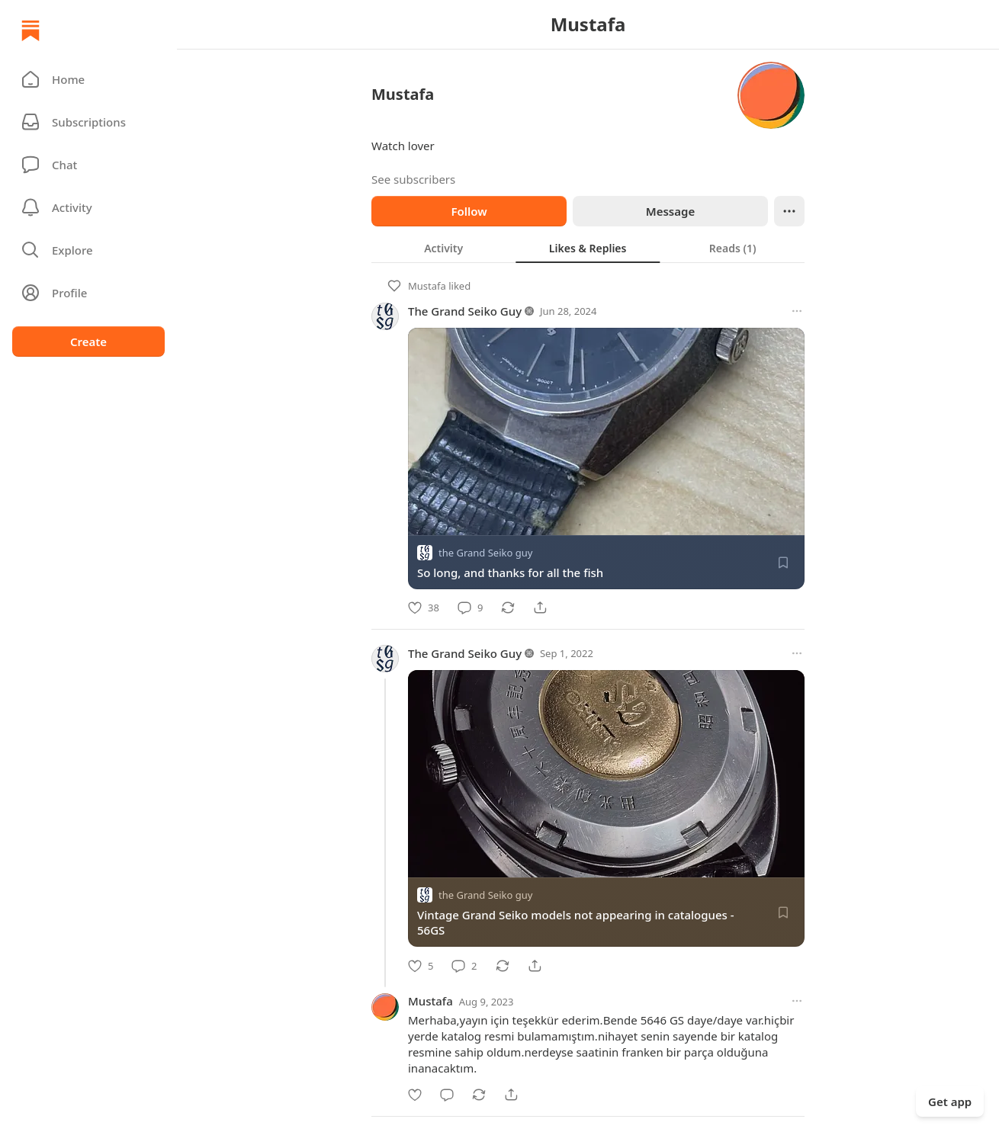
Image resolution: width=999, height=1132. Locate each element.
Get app (950, 1101)
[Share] (540, 607)
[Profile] (88, 292)
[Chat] (88, 164)
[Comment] (470, 607)
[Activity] (88, 207)
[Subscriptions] (88, 122)
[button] (88, 79)
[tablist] (588, 247)
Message (670, 211)
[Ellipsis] (789, 211)
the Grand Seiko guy (485, 553)
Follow (469, 211)
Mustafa (427, 286)
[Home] (30, 30)
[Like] (423, 607)
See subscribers (413, 179)
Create (88, 341)
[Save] (783, 562)
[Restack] (508, 607)
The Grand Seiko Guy (465, 311)
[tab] (443, 247)
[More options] (797, 311)
